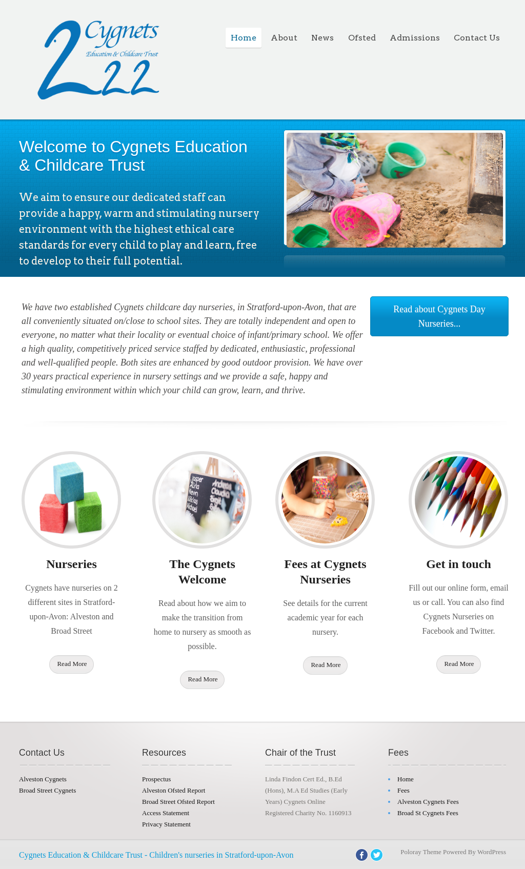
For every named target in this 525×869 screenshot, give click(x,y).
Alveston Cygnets (43, 779)
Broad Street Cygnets (47, 790)
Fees (403, 790)
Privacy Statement (166, 824)
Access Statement (165, 813)
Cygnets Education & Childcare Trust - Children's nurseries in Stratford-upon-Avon (156, 855)
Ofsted (362, 38)
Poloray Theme (420, 852)
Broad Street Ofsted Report (178, 801)
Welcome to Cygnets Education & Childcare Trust (133, 155)
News (322, 38)
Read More (72, 664)
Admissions (415, 38)
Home (243, 38)
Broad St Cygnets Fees (427, 813)
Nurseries (71, 564)
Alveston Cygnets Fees (428, 801)
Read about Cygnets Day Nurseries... (439, 316)
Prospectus (156, 779)
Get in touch (458, 564)
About (284, 38)
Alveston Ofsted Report (173, 790)
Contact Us (477, 38)
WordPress (491, 852)
